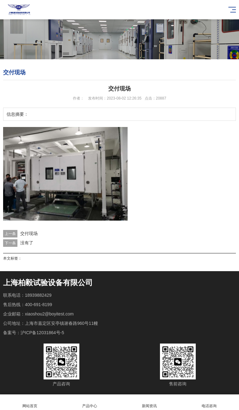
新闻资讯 (149, 402)
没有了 (26, 242)
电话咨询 (209, 402)
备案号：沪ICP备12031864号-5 (33, 332)
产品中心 (90, 402)
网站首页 (30, 402)
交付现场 (29, 233)
